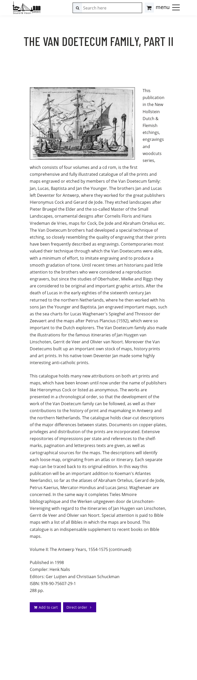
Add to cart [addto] (45, 607)
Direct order (79, 607)
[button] (176, 7)
